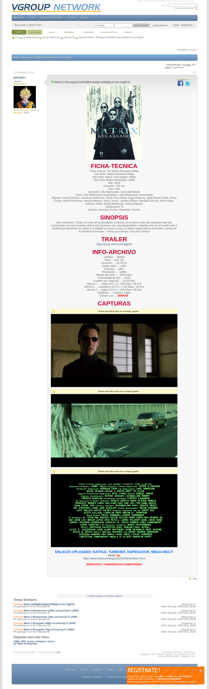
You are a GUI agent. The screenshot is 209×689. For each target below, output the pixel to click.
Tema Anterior (96, 596)
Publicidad (70, 670)
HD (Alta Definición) (51, 37)
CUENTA (71, 18)
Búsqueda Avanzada (184, 8)
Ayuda (176, 25)
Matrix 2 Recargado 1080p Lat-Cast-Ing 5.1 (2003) (50, 623)
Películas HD (69, 37)
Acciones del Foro (109, 32)
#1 (194, 72)
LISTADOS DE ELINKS (51, 18)
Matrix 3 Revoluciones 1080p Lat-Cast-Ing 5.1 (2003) (51, 610)
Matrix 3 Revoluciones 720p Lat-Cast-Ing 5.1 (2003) (50, 617)
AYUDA (84, 18)
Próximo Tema (113, 596)
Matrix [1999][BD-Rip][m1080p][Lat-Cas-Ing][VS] (49, 604)
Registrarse (186, 25)
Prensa (111, 670)
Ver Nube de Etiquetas (25, 643)
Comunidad (88, 32)
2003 (23, 641)
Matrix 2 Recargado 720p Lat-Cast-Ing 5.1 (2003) (49, 629)
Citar (194, 579)
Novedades (34, 32)
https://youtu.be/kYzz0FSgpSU (114, 244)
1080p (17, 641)
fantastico (40, 641)
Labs (121, 670)
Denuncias (98, 670)
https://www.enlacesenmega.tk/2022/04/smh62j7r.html (114, 558)
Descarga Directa (31, 37)
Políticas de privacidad (117, 677)
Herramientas (173, 65)
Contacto (85, 670)
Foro (17, 37)
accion (30, 641)
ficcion (51, 641)
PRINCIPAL (19, 18)
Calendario (69, 32)
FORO (32, 18)
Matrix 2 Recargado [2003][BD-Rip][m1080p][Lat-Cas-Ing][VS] (43, 57)
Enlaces (128, 32)
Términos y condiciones (92, 677)
